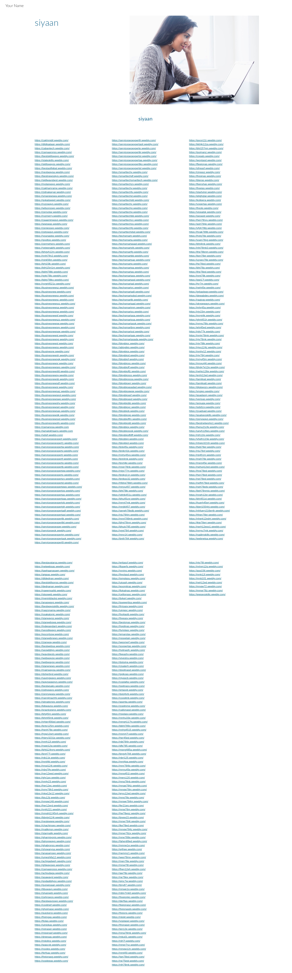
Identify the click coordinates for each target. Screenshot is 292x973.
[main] (78, 22)
